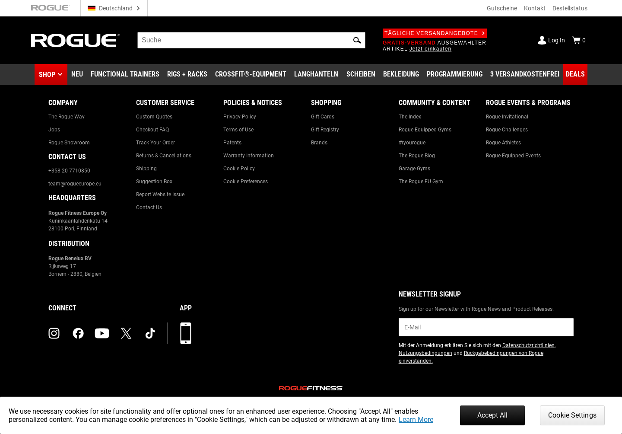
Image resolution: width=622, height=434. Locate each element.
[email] (486, 327)
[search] (251, 40)
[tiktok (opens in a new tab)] (150, 333)
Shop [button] (47, 74)
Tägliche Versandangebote (434, 33)
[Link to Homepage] (75, 40)
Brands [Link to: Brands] (319, 143)
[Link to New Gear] (77, 74)
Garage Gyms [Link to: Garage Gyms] (414, 169)
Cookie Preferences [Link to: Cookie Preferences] (245, 182)
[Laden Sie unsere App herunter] (186, 333)
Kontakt (535, 8)
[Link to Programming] (454, 74)
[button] (357, 40)
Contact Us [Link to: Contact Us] (149, 207)
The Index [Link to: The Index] (410, 117)
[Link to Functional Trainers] (125, 74)
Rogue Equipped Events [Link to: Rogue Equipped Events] (513, 156)
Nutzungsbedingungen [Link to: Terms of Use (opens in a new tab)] (425, 353)
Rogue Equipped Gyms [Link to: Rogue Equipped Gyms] (425, 130)
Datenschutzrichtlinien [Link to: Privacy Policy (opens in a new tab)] (528, 345)
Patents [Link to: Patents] (232, 143)
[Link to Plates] (361, 74)
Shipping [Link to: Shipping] (146, 169)
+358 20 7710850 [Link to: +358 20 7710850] (69, 171)
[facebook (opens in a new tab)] (78, 333)
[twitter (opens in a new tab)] (126, 333)
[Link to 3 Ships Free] (525, 74)
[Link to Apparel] (401, 74)
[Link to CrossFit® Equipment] (251, 74)
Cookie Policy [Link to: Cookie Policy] (239, 169)
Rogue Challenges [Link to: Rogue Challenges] (507, 130)
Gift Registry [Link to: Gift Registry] (325, 130)
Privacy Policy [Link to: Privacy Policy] (239, 117)
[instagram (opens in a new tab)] (54, 333)
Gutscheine (502, 8)
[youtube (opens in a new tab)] (102, 333)
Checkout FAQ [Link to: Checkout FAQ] (152, 130)
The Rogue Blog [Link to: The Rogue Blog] (417, 156)
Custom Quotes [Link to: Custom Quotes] (154, 117)
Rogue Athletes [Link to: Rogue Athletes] (503, 143)
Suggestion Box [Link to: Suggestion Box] (154, 182)
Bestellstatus (569, 8)
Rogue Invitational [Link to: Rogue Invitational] (507, 117)
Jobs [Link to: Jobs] (54, 130)
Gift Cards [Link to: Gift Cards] (322, 117)
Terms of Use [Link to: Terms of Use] (238, 130)
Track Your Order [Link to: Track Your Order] (155, 143)
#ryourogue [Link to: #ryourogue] (412, 143)
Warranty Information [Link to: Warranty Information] (248, 156)
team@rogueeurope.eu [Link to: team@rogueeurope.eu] (75, 184)
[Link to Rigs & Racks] (187, 74)
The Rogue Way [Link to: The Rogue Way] (66, 117)
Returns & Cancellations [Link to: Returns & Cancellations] (163, 156)
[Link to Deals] (575, 74)
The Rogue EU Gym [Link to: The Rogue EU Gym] (421, 182)
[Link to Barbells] (316, 74)
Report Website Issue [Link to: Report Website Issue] (160, 194)
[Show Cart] (579, 40)
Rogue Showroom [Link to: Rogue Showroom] (69, 143)
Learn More (416, 419)
